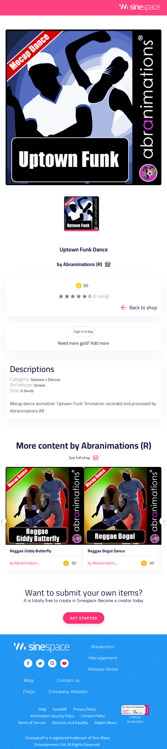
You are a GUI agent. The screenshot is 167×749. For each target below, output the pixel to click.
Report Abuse (105, 722)
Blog (28, 680)
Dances (54, 379)
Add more (100, 343)
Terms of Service (32, 722)
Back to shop (143, 307)
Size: (15, 390)
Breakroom (103, 646)
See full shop (79, 457)
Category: (20, 379)
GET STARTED (83, 618)
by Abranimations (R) (79, 264)
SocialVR (60, 709)
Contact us (68, 680)
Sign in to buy (83, 331)
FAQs (29, 691)
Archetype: (21, 384)
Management (103, 658)
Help (42, 709)
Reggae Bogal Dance (106, 552)
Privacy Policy (84, 709)
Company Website (68, 691)
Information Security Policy (52, 716)
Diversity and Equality (70, 722)
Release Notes (103, 669)
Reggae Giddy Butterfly (30, 552)
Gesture (37, 379)
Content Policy (93, 716)
